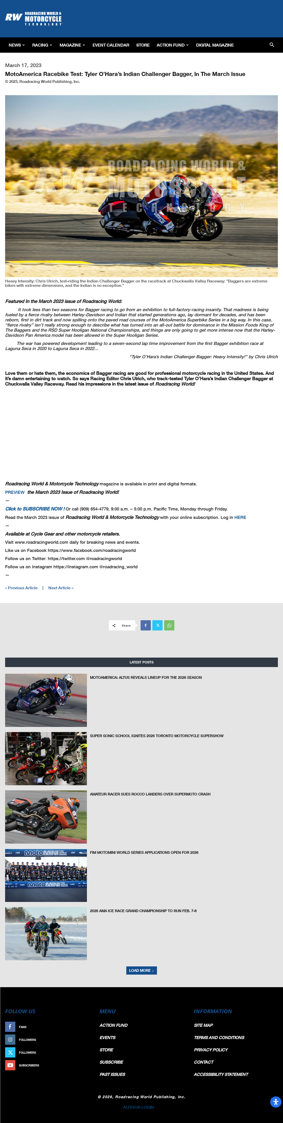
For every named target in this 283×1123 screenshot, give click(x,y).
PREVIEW (15, 492)
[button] (272, 45)
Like (86, 1027)
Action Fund (173, 44)
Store (143, 44)
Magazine (72, 44)
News (17, 44)
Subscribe (81, 1065)
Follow (83, 1039)
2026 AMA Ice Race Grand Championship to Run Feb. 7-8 (140, 911)
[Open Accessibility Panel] (275, 1102)
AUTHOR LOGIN (138, 1107)
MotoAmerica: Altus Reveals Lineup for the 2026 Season (142, 677)
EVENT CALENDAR (111, 44)
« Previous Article (21, 587)
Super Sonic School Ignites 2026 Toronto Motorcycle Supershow (151, 736)
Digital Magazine (215, 44)
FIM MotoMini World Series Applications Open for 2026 (140, 852)
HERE (240, 517)
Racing (42, 44)
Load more (141, 970)
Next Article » (60, 587)
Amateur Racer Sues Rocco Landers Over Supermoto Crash (145, 794)
